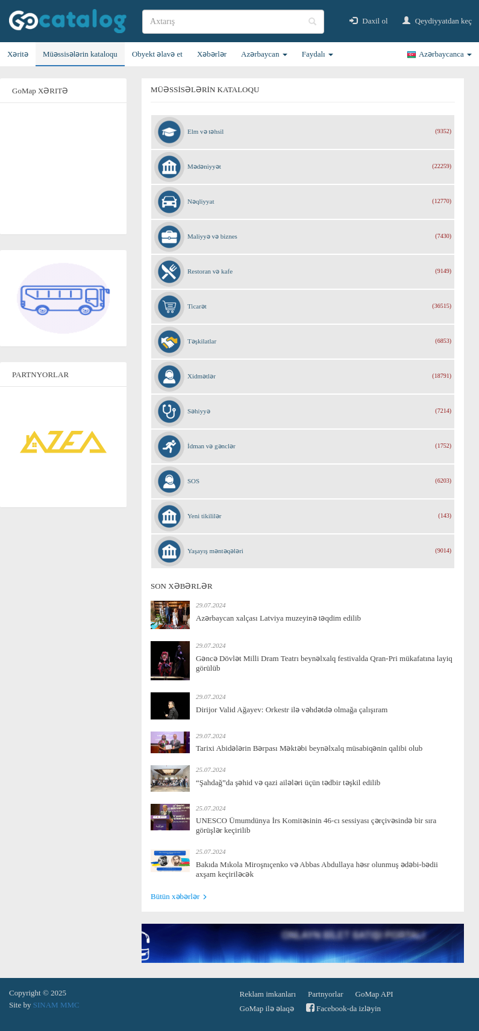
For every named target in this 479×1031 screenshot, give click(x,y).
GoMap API (374, 993)
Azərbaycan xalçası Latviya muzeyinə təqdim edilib (278, 617)
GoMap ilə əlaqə (267, 1008)
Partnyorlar (325, 993)
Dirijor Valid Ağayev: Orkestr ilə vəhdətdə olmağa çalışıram (291, 709)
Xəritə (17, 53)
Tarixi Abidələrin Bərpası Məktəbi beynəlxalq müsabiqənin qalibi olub (309, 748)
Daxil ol (368, 20)
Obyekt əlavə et (157, 53)
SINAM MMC (56, 1004)
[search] (233, 22)
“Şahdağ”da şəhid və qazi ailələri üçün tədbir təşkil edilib (288, 782)
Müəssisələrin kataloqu (80, 53)
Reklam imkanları (268, 993)
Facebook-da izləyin (343, 1008)
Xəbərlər (212, 53)
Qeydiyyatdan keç (437, 20)
